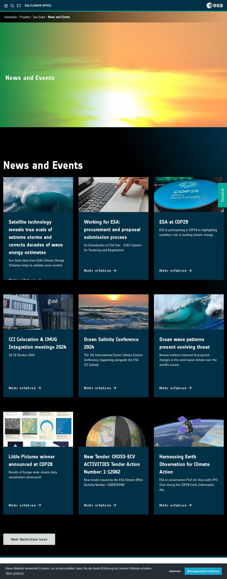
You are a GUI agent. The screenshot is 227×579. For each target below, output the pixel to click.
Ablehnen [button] (175, 571)
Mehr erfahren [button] (15, 573)
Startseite (10, 17)
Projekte (25, 17)
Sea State (39, 17)
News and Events (59, 17)
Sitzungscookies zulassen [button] (203, 571)
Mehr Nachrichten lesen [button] (29, 539)
